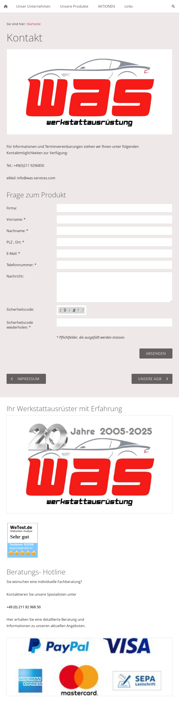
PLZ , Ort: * (15, 242)
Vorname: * (16, 219)
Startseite (34, 24)
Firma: (12, 208)
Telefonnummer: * (21, 264)
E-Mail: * (13, 253)
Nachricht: (15, 276)
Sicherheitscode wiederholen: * (20, 325)
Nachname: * (17, 230)
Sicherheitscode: (20, 309)
